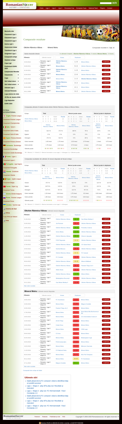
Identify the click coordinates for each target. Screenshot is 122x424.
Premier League (16, 116)
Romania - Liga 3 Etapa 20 (45, 70)
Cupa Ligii (8, 63)
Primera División (16, 138)
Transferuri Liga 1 (11, 50)
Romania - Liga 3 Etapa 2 (45, 66)
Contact (109, 8)
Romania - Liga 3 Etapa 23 (45, 248)
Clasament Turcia (8, 190)
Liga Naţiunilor (10, 100)
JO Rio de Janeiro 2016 (12, 97)
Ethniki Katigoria (16, 194)
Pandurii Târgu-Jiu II (87, 265)
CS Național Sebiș (61, 350)
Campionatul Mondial (12, 72)
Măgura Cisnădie (86, 304)
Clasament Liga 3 (10, 41)
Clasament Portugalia (10, 168)
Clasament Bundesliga (10, 149)
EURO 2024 (8, 103)
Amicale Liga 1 (10, 87)
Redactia (44, 416)
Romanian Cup (69, 8)
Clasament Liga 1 (10, 34)
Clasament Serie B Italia (11, 134)
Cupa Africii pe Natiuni (10, 217)
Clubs (41, 8)
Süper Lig (15, 186)
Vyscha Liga (16, 205)
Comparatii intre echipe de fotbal (32, 370)
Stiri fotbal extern (10, 84)
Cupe (6, 78)
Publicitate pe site (55, 416)
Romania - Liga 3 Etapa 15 (45, 282)
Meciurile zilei (9, 31)
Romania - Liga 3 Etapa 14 (45, 363)
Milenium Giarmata (86, 346)
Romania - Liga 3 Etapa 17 (45, 61)
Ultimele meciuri (46, 57)
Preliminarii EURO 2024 (11, 67)
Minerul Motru (85, 62)
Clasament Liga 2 (10, 38)
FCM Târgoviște (60, 240)
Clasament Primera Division (12, 142)
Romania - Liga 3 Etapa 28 (45, 227)
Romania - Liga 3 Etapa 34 (45, 87)
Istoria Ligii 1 (9, 44)
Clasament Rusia (8, 201)
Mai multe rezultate (29, 286)
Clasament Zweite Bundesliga (12, 153)
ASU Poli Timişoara (86, 354)
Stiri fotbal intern (10, 81)
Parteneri (37, 416)
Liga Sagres (18, 164)
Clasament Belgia (8, 183)
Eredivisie (15, 171)
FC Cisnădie (59, 257)
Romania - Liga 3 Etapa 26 (45, 236)
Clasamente (9, 75)
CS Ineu (58, 333)
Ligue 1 (14, 156)
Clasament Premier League (12, 119)
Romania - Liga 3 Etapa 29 (45, 223)
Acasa (62, 57)
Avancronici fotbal (11, 47)
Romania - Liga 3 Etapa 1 (45, 82)
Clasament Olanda (9, 175)
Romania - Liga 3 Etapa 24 (45, 244)
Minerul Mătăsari (86, 261)
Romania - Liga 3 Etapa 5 (45, 74)
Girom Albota (60, 232)
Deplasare (78, 57)
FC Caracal (84, 253)
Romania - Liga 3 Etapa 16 (45, 278)
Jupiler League (16, 179)
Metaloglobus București (62, 278)
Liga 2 (54, 8)
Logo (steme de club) (12, 94)
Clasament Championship (11, 123)
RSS (63, 416)
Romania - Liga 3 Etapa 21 (45, 257)
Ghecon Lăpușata (86, 236)
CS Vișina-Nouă (86, 244)
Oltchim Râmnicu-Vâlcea (88, 66)
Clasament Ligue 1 (9, 160)
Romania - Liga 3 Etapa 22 (45, 252)
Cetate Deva (59, 325)
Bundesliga (17, 145)
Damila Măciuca (60, 248)
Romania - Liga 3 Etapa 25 (45, 240)
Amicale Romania (11, 91)
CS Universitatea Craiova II (89, 316)
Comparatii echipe (11, 57)
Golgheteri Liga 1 (10, 53)
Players (102, 8)
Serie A (13, 127)
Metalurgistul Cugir (86, 337)
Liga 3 (60, 8)
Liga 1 (48, 8)
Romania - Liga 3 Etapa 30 (45, 219)
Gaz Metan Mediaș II (87, 219)
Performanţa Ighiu (61, 342)
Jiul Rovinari (59, 223)
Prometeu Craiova (86, 227)
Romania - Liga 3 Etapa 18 (45, 78)
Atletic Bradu (59, 269)
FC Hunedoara (60, 299)
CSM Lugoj (84, 329)
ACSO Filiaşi (59, 321)
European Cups (81, 8)
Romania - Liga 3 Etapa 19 (45, 265)
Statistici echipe (10, 60)
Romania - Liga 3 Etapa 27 (45, 231)
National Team (93, 8)
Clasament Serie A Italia (10, 131)
